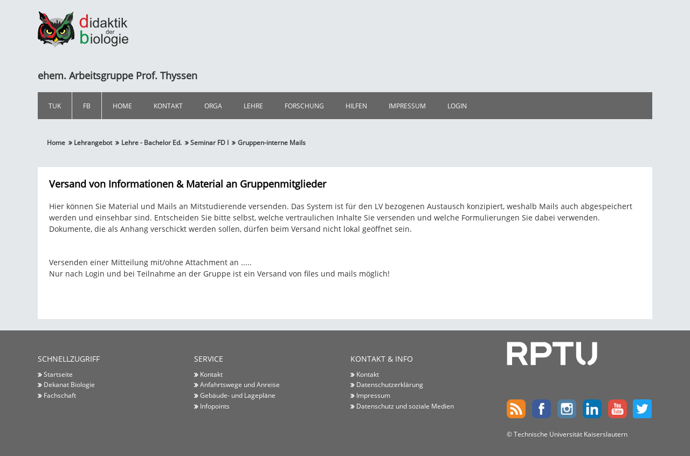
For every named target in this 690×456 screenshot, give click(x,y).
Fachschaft (60, 395)
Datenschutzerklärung (389, 384)
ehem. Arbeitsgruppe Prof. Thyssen (117, 75)
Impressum (407, 105)
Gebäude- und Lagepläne (237, 395)
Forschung (304, 105)
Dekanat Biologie (69, 384)
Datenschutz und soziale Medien (405, 406)
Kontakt (168, 105)
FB (87, 105)
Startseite (58, 374)
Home (122, 105)
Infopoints (215, 406)
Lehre (253, 105)
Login (457, 105)
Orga (213, 105)
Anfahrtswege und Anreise (240, 384)
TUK (55, 105)
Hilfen (356, 105)
